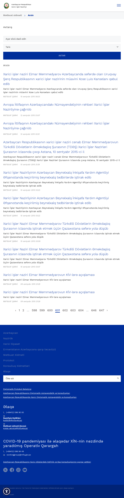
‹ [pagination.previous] (15, 310)
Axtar (62, 55)
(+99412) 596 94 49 (13, 451)
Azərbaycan (10, 332)
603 (73, 310)
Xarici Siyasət (11, 343)
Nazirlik (8, 338)
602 (65, 310)
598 (34, 310)
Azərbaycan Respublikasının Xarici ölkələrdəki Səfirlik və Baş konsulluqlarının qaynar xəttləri (47, 462)
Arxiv (31, 15)
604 (81, 310)
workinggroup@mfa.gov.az (17, 455)
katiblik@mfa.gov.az (12, 420)
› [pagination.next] (107, 310)
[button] (6, 491)
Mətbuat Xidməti (13, 354)
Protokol (8, 360)
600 (50, 310)
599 (42, 310)
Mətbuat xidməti (12, 15)
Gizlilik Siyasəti (8, 494)
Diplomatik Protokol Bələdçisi (17, 389)
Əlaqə (6, 371)
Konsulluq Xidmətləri (16, 365)
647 (101, 310)
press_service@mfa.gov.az (15, 428)
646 (94, 310)
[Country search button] (118, 378)
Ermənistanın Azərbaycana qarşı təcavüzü (29, 349)
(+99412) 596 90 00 (13, 412)
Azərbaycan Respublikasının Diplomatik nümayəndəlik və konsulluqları (36, 393)
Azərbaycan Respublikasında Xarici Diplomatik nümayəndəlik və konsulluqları (40, 397)
